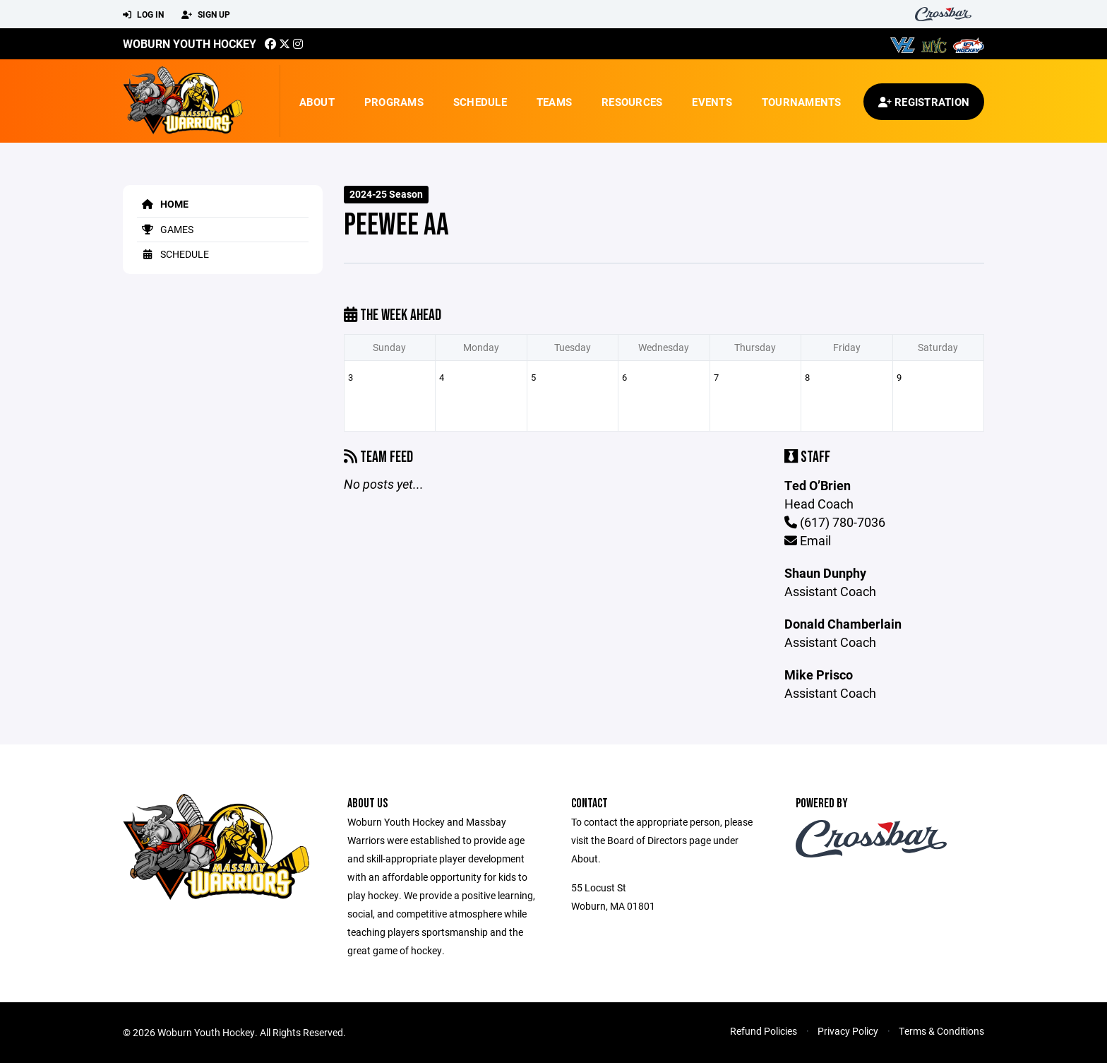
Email (807, 540)
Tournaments (802, 102)
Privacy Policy (848, 1031)
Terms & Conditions (941, 1031)
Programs (394, 102)
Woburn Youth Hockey (189, 43)
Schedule (480, 102)
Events (712, 102)
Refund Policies (763, 1031)
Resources (632, 102)
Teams (554, 102)
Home (163, 203)
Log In (143, 14)
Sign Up (205, 14)
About (317, 102)
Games (165, 229)
